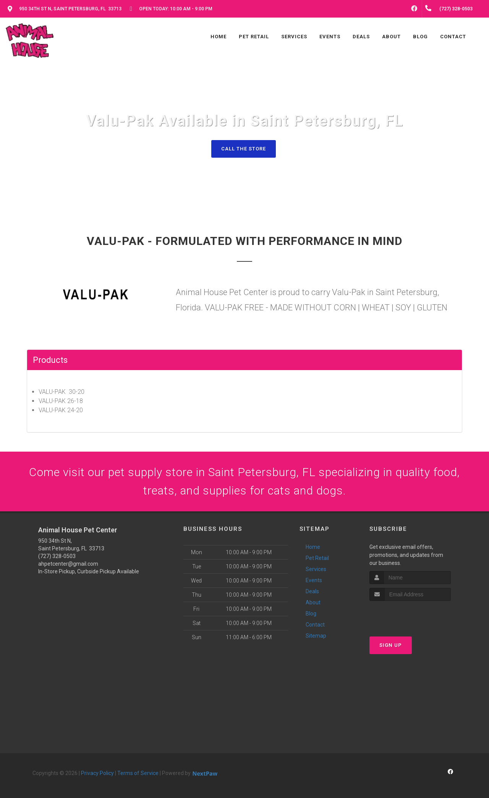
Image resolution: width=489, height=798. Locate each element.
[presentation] (410, 615)
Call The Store (243, 149)
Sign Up (390, 645)
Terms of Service (138, 773)
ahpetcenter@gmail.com (68, 564)
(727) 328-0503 (57, 556)
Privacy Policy (97, 773)
